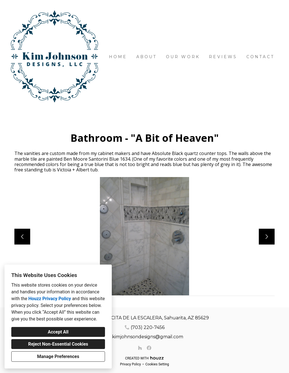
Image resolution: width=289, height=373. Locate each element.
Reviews (223, 56)
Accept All (58, 332)
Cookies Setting (157, 364)
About (146, 56)
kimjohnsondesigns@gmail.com (147, 336)
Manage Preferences (58, 356)
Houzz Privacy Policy (49, 298)
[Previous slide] (22, 237)
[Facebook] (149, 348)
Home (118, 56)
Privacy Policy (130, 364)
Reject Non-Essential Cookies (58, 344)
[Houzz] (140, 348)
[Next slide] (267, 237)
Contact (260, 56)
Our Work (183, 56)
